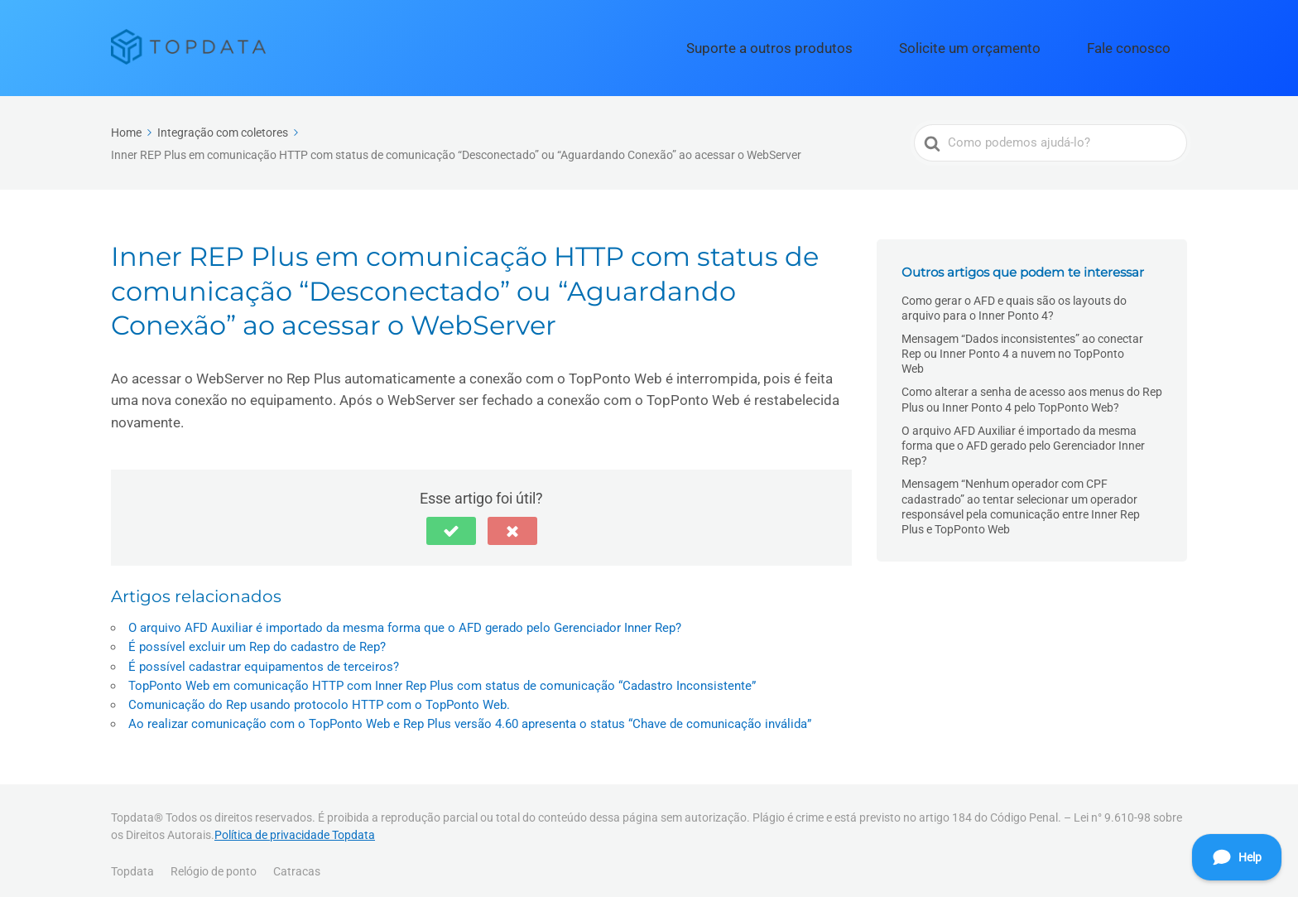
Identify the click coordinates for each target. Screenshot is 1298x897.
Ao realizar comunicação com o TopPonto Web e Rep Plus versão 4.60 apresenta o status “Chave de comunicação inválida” (469, 715)
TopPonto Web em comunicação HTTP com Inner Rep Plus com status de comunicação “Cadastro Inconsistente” (442, 676)
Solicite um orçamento (1015, 43)
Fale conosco (1142, 43)
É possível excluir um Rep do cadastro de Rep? (257, 638)
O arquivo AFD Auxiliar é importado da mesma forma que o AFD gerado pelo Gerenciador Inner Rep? (404, 619)
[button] (451, 523)
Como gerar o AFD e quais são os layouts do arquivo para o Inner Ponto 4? (1014, 299)
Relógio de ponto (214, 862)
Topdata (132, 862)
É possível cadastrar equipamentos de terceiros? (263, 657)
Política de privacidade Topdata (294, 826)
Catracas (296, 862)
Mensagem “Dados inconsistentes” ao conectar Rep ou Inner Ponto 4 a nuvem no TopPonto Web (1022, 345)
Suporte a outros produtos (852, 43)
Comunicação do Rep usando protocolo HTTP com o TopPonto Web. (319, 696)
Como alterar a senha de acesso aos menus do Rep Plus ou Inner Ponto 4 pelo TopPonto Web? (1031, 391)
